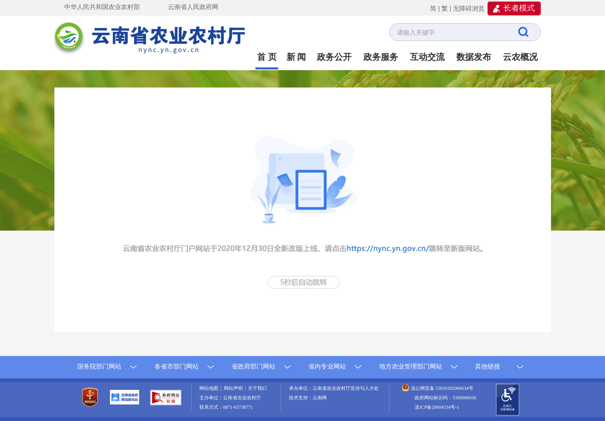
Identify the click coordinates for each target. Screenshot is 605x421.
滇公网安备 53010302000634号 (442, 388)
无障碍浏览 (468, 8)
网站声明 (234, 388)
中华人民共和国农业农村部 (102, 7)
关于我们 (257, 388)
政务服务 (380, 57)
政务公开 (334, 57)
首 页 (267, 57)
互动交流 (427, 57)
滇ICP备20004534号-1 (437, 407)
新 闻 (296, 57)
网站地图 (210, 388)
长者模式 (519, 8)
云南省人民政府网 (193, 7)
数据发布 (473, 57)
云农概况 (520, 57)
